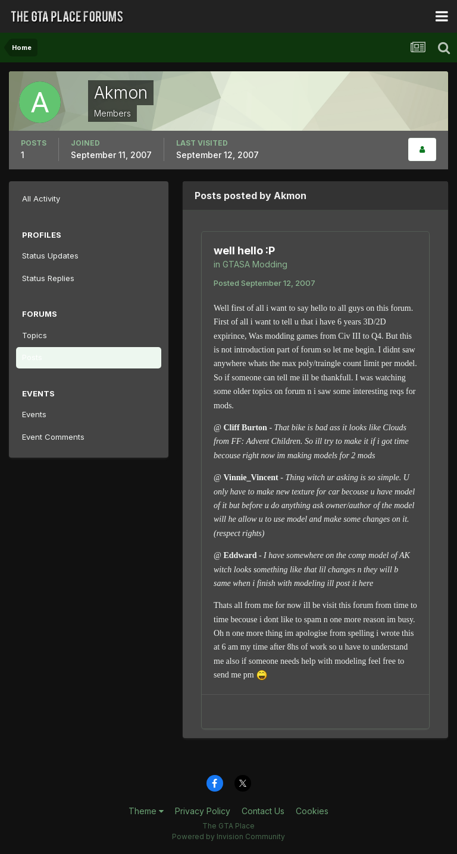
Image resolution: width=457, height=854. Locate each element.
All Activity (41, 198)
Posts (32, 357)
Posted (264, 283)
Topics (34, 335)
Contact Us (263, 811)
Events (34, 414)
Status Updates (50, 255)
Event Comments (53, 437)
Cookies (312, 811)
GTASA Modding (255, 264)
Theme (146, 811)
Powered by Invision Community (228, 836)
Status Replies (48, 278)
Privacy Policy (202, 811)
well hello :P (244, 250)
